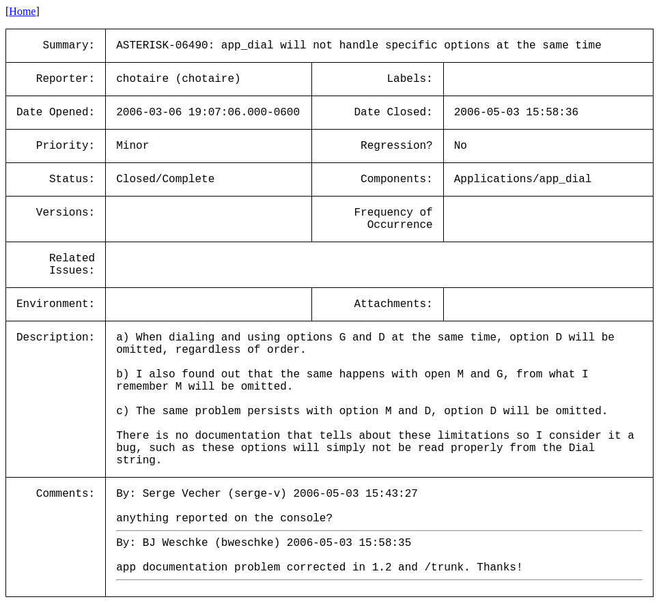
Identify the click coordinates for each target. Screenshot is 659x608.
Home (22, 11)
